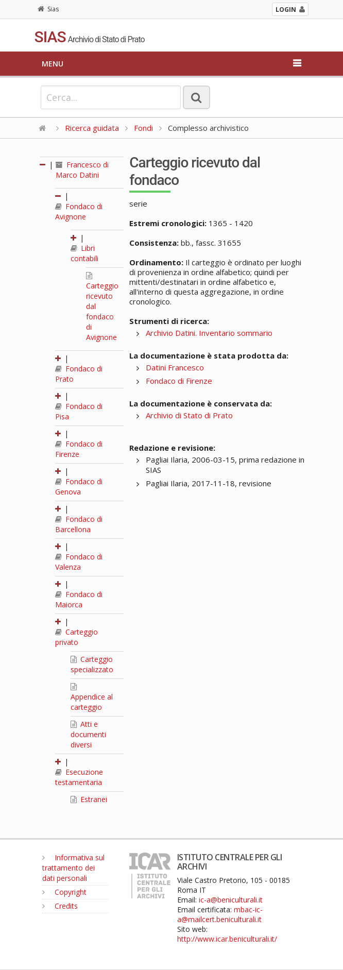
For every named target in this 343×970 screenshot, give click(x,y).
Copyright (64, 892)
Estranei (89, 799)
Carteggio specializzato (92, 664)
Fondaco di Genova (78, 487)
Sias (48, 9)
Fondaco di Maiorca (78, 599)
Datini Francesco (175, 367)
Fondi (143, 128)
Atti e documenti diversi (88, 734)
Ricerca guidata (92, 128)
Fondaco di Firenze (78, 449)
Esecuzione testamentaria (79, 777)
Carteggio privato (76, 637)
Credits (60, 906)
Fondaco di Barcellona (78, 524)
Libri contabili (84, 253)
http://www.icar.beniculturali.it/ (227, 939)
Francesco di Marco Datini (82, 170)
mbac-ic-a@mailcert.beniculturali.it (220, 914)
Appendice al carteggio (92, 697)
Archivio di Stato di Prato (189, 415)
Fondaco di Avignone (78, 211)
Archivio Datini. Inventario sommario (209, 333)
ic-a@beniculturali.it (231, 900)
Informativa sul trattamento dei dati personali (73, 868)
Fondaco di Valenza (78, 562)
